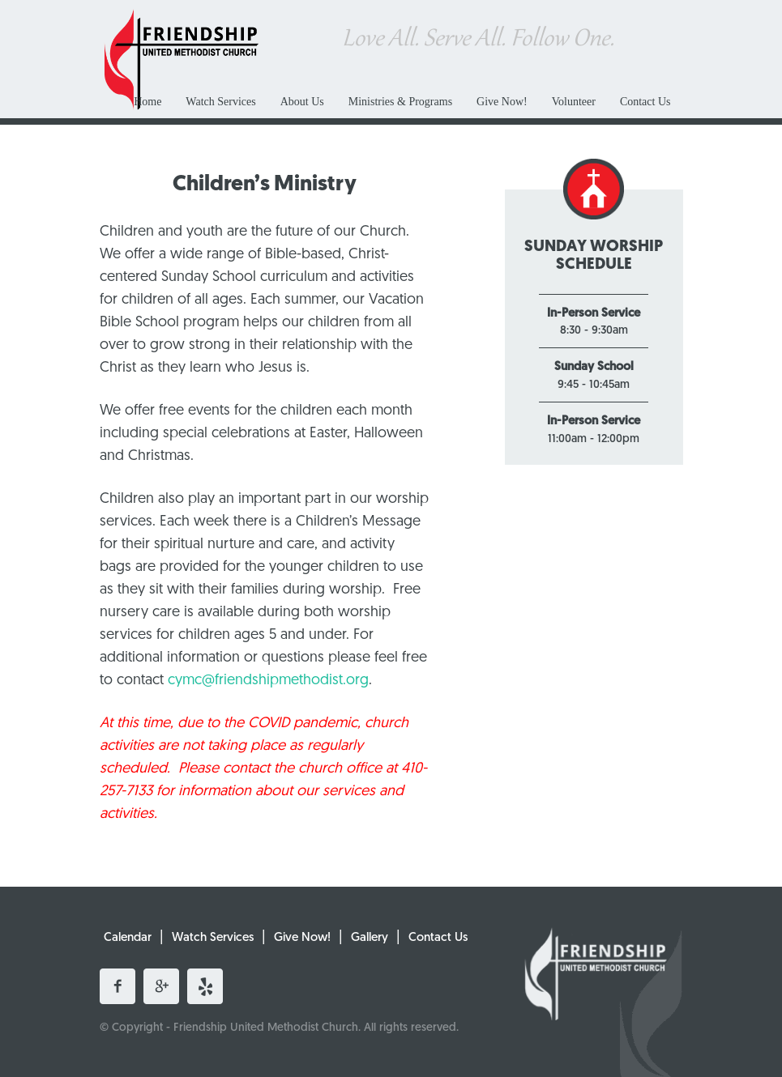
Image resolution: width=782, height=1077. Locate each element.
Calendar (128, 938)
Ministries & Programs (400, 102)
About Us (302, 102)
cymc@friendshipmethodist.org (268, 680)
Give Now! (502, 102)
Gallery (369, 938)
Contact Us (645, 102)
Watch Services (220, 102)
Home (147, 102)
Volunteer (574, 102)
